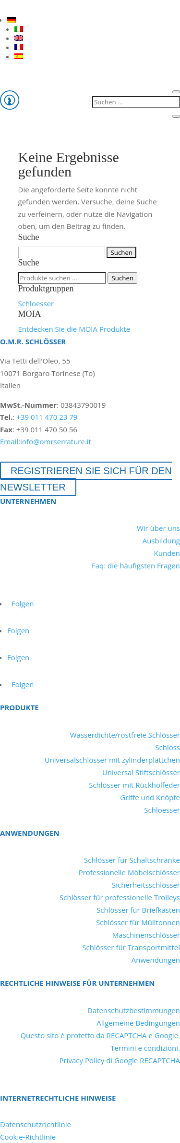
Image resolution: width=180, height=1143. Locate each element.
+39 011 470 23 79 (46, 417)
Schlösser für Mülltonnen (138, 922)
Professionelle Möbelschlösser (129, 872)
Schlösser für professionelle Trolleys (120, 897)
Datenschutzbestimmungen (133, 1010)
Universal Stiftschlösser (141, 772)
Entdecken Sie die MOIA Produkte (74, 329)
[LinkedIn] (6, 6)
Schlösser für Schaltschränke (132, 860)
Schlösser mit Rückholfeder (134, 785)
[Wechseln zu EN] (18, 38)
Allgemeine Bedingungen (138, 1023)
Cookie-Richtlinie (28, 1137)
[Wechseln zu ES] (18, 56)
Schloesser (36, 303)
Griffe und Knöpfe (150, 797)
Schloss (167, 747)
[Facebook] (41, 6)
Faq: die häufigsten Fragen (136, 565)
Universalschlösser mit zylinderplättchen (112, 760)
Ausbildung (161, 540)
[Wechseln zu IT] (18, 29)
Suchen (122, 278)
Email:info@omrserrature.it (45, 441)
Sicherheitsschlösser (146, 885)
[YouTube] (24, 6)
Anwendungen (156, 960)
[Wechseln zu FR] (18, 47)
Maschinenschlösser (146, 935)
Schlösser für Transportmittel (131, 947)
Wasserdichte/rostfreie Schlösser (125, 735)
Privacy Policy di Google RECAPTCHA (120, 1060)
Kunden (167, 553)
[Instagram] (58, 6)
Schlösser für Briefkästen (138, 910)
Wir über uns (158, 528)
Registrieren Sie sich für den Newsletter (86, 478)
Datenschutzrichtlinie (35, 1124)
